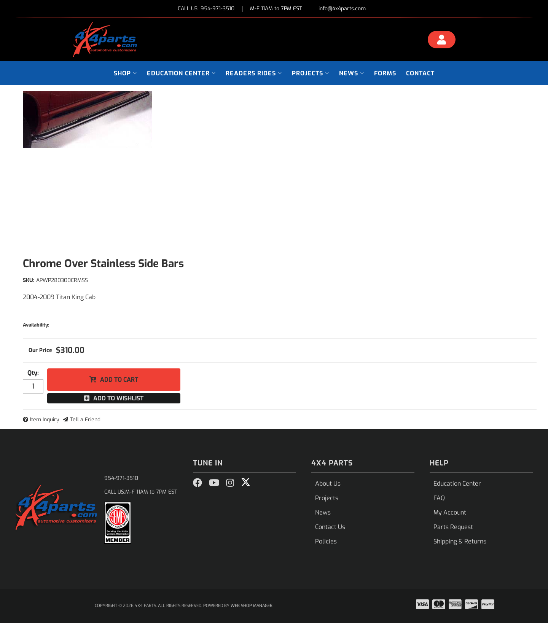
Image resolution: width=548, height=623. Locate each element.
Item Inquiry (44, 419)
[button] (125, 73)
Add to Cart (119, 380)
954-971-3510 (121, 478)
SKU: (28, 280)
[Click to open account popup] (442, 40)
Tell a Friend (85, 419)
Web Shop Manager (251, 606)
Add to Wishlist (118, 398)
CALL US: (206, 9)
